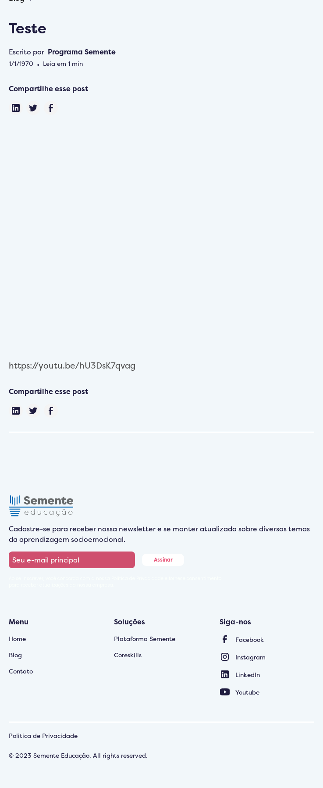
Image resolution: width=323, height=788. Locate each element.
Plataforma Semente (144, 638)
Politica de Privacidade (43, 735)
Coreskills (128, 655)
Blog (15, 655)
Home (17, 638)
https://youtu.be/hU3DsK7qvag (72, 365)
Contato (21, 671)
